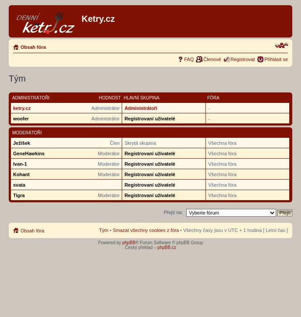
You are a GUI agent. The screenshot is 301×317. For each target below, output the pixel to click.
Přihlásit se (276, 59)
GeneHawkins (28, 153)
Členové (212, 59)
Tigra (19, 195)
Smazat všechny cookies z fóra (146, 230)
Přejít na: (173, 212)
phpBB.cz (166, 247)
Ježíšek (21, 143)
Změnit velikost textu (281, 45)
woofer (21, 118)
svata (19, 184)
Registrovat (243, 59)
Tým (103, 230)
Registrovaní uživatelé (149, 118)
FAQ (189, 59)
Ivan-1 (20, 164)
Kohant (21, 174)
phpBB (128, 242)
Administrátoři (140, 108)
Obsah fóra (33, 47)
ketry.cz (22, 108)
